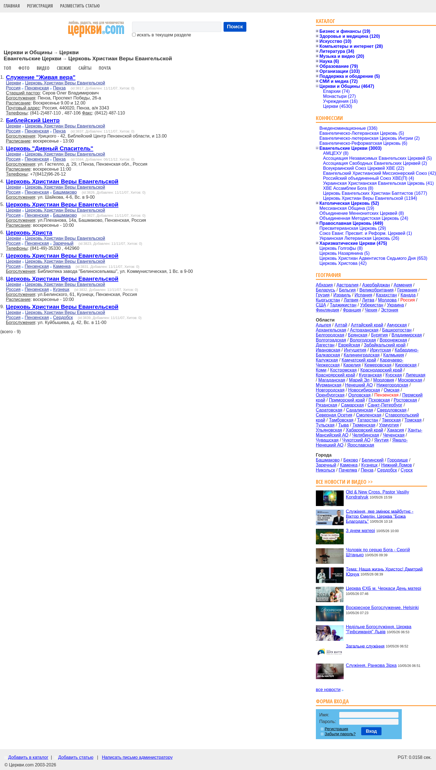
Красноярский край (335, 375)
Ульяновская (329, 430)
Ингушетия (355, 350)
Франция (352, 310)
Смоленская (368, 415)
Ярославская (360, 445)
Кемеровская (377, 365)
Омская (391, 390)
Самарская (352, 405)
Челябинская (365, 435)
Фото (23, 68)
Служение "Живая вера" (40, 77)
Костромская (343, 370)
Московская (410, 380)
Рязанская (326, 405)
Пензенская (37, 88)
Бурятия (379, 335)
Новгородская (330, 390)
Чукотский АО (356, 440)
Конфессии (329, 118)
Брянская (357, 335)
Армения (403, 285)
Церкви (13, 83)
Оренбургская (330, 395)
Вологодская (363, 340)
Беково (350, 460)
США (321, 305)
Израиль (342, 295)
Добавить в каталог (28, 757)
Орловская (359, 395)
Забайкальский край (384, 345)
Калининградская (362, 355)
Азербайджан (376, 285)
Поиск (235, 26)
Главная (12, 6)
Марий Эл (359, 380)
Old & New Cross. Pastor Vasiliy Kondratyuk (377, 494)
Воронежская (393, 340)
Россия (13, 88)
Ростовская (405, 400)
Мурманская (328, 385)
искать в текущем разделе (161, 35)
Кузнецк (61, 289)
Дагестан (325, 345)
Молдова (387, 300)
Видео (43, 68)
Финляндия (327, 310)
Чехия (371, 310)
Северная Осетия (334, 415)
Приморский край (347, 400)
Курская (393, 375)
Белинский (373, 460)
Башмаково (65, 192)
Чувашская (327, 440)
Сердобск (63, 317)
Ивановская (328, 350)
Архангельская (331, 330)
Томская (413, 420)
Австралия (347, 285)
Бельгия (347, 290)
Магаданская (331, 380)
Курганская (370, 375)
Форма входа (332, 701)
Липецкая (415, 375)
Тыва (343, 425)
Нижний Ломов (396, 465)
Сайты (84, 68)
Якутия (381, 440)
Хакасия (395, 430)
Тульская (325, 425)
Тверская (391, 420)
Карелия (352, 365)
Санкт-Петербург (385, 405)
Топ (7, 68)
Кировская (406, 365)
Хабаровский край (364, 430)
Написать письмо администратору (137, 757)
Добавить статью (75, 757)
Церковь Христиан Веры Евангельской (65, 83)
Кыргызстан (328, 300)
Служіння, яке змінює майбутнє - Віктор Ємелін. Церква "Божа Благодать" (379, 516)
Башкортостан (397, 330)
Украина (395, 305)
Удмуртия (389, 425)
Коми (321, 370)
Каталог (325, 21)
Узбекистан (371, 305)
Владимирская (407, 335)
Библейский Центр (33, 120)
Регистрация (40, 6)
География (328, 275)
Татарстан (367, 420)
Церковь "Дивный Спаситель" (49, 148)
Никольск (325, 470)
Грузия (323, 295)
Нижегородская (392, 385)
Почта (105, 68)
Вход (371, 731)
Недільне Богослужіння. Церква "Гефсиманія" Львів (378, 629)
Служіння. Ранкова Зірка (371, 665)
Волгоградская (331, 340)
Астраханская (364, 330)
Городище (397, 460)
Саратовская (329, 410)
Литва (368, 300)
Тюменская (363, 425)
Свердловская (391, 410)
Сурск (407, 470)
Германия (407, 290)
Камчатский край (359, 360)
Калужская (327, 360)
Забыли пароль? (340, 734)
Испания (363, 295)
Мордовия (383, 380)
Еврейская (349, 345)
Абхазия (324, 285)
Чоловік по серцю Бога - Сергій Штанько (378, 552)
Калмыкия (393, 355)
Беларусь (325, 290)
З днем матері (360, 530)
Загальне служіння (365, 646)
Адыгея (323, 325)
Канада (407, 295)
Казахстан (386, 295)
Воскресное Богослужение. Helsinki (382, 607)
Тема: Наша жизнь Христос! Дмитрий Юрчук (384, 571)
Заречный (63, 243)
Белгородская (330, 335)
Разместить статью (80, 6)
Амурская (397, 325)
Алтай (341, 325)
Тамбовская (341, 420)
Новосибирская (364, 390)
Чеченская (394, 435)
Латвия (351, 300)
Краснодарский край (381, 370)
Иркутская (380, 350)
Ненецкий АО (359, 385)
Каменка (62, 266)
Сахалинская (359, 410)
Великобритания (377, 290)
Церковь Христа (29, 232)
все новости (328, 689)
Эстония (389, 310)
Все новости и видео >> (344, 481)
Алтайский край (367, 325)
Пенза (59, 88)
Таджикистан (343, 305)
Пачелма (348, 470)
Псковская (379, 400)
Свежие (64, 68)
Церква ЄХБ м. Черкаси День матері (383, 588)
